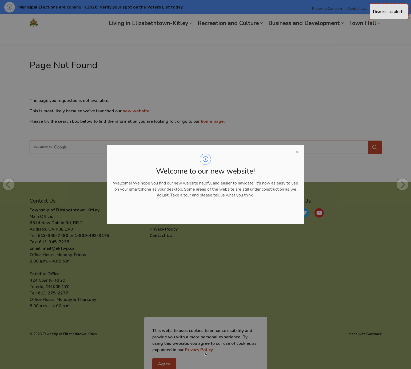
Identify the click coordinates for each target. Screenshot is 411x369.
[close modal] (297, 151)
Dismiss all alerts (389, 12)
